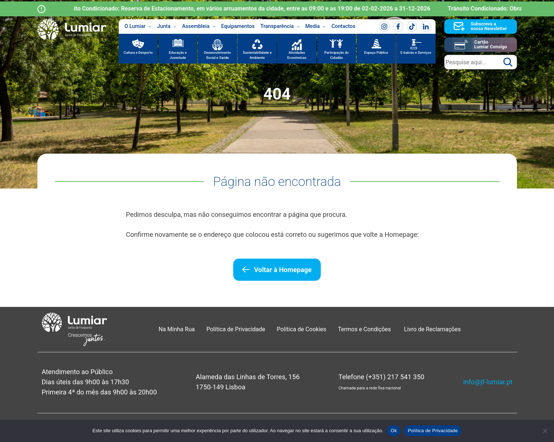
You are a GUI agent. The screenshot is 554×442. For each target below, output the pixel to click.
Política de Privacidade (235, 329)
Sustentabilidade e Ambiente (257, 55)
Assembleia (198, 27)
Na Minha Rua (177, 329)
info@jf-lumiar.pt (487, 382)
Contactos (343, 26)
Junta (167, 27)
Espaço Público (376, 52)
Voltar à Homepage (282, 269)
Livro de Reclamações (432, 329)
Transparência (280, 27)
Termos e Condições (365, 329)
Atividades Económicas (297, 55)
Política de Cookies (301, 329)
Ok (394, 430)
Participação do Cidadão (336, 55)
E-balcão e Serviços (416, 52)
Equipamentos (238, 26)
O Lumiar (138, 27)
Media (316, 27)
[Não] (545, 430)
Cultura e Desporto (138, 52)
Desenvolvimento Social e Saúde (217, 55)
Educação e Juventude (178, 55)
